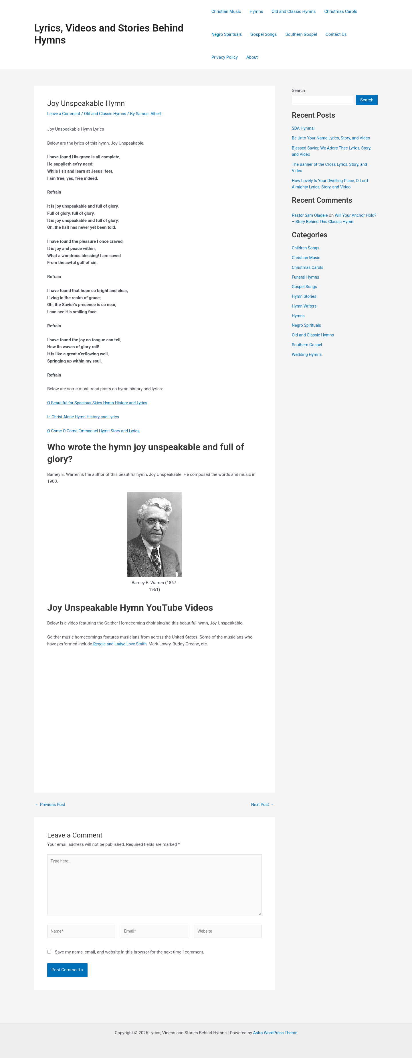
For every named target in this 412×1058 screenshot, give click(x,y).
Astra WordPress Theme (275, 1032)
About (252, 57)
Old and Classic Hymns (294, 11)
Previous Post (51, 805)
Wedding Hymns (307, 354)
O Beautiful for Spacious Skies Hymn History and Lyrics (99, 402)
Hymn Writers (305, 306)
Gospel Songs (263, 34)
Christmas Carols (340, 11)
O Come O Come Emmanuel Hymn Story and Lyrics (95, 431)
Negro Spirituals (226, 34)
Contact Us (336, 34)
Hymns (256, 11)
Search (298, 90)
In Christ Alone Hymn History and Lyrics (84, 416)
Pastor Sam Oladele (310, 215)
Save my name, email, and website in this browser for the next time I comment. (129, 955)
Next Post (262, 805)
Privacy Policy (224, 57)
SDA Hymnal (304, 128)
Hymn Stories (305, 296)
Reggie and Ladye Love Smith (121, 644)
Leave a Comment (64, 113)
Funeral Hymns (306, 277)
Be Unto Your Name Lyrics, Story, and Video (333, 138)
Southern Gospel (301, 34)
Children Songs (306, 248)
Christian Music (226, 11)
